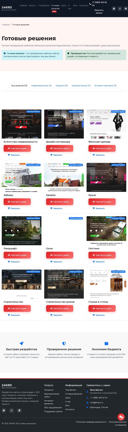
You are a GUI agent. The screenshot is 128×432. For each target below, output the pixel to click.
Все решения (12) (19, 85)
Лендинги (48, 390)
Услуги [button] (32, 5)
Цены (63, 5)
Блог (75, 5)
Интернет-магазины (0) (105, 85)
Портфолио (44, 5)
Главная (23, 5)
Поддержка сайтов (53, 411)
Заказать (14, 155)
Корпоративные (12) (81, 85)
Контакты (83, 5)
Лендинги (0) (61, 85)
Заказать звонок (99, 11)
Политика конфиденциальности (91, 422)
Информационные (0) (41, 85)
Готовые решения (55, 8)
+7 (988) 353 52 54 (98, 3)
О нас (69, 7)
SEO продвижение (53, 407)
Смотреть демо (17, 148)
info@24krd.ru (96, 402)
